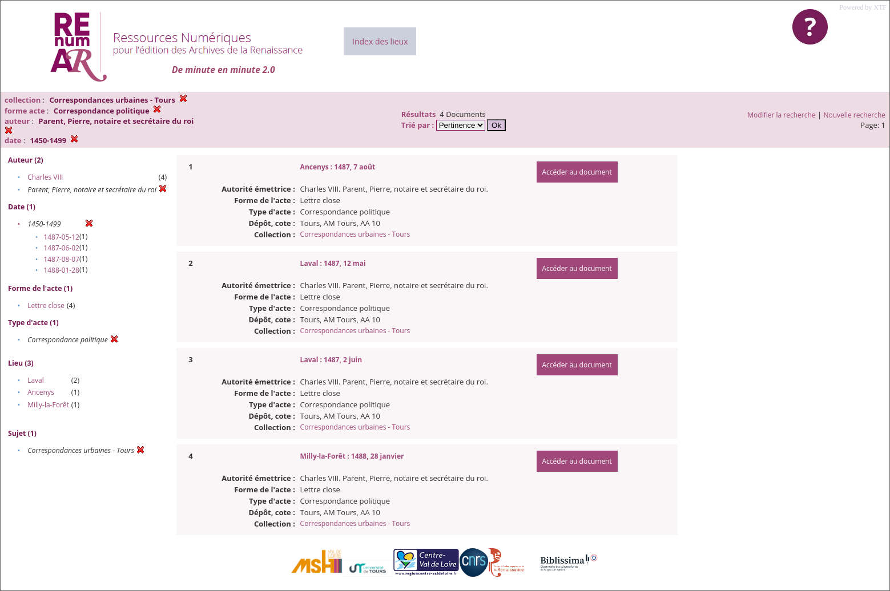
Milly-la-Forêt (48, 405)
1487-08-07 (61, 259)
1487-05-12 (61, 237)
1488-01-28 (61, 270)
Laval (35, 380)
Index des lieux (380, 41)
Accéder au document (577, 172)
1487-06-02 (61, 248)
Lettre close (46, 305)
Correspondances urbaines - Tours (355, 234)
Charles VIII (45, 177)
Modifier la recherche (781, 115)
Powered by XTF (863, 7)
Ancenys (40, 392)
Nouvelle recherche (855, 115)
